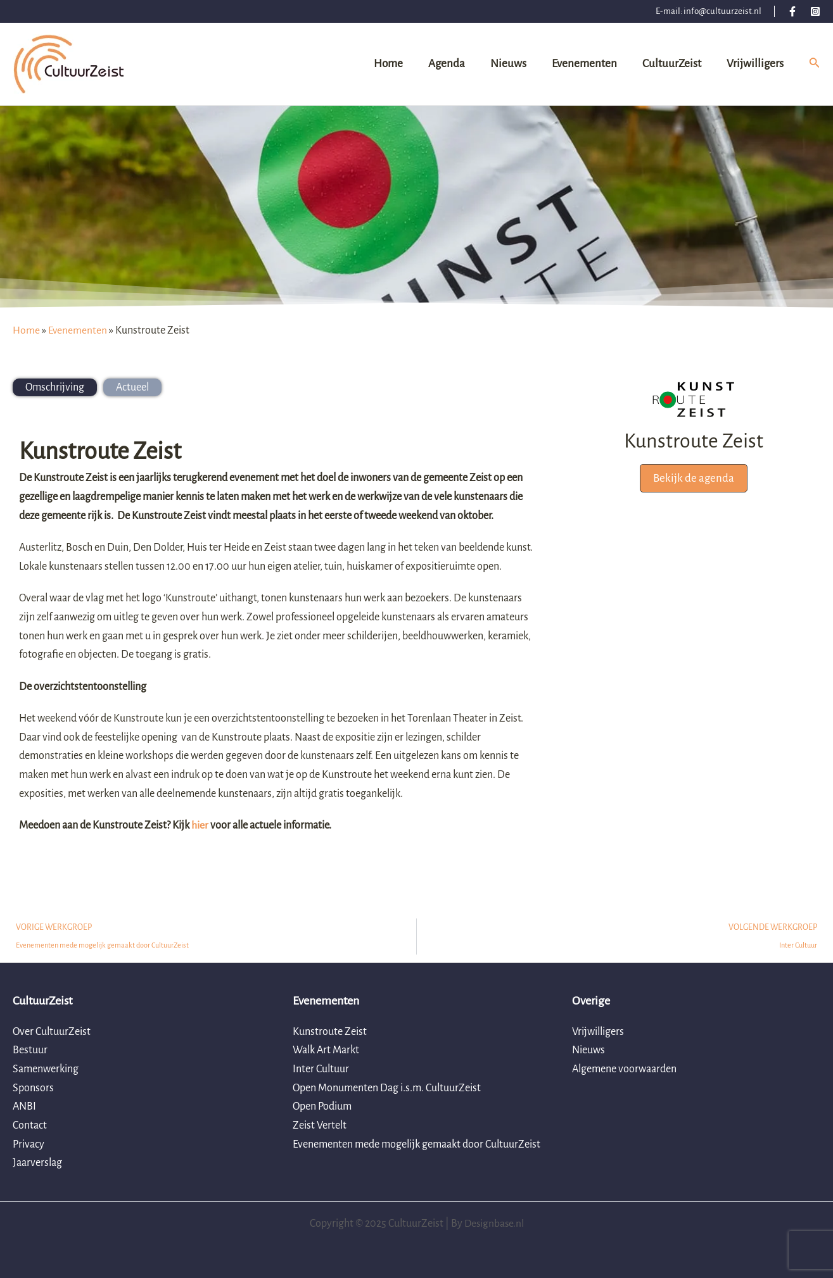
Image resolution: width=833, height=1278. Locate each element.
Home (26, 330)
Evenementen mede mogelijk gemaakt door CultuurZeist (416, 1144)
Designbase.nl (494, 1223)
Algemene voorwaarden (624, 1069)
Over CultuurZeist (52, 1031)
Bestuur (30, 1050)
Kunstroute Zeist (330, 1031)
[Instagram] (815, 11)
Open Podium (322, 1107)
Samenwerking (46, 1069)
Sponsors (33, 1088)
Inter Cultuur (321, 1069)
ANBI (24, 1107)
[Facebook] (792, 11)
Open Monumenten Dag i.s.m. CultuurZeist (387, 1088)
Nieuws (588, 1050)
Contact (30, 1125)
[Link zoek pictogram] (814, 64)
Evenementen (78, 330)
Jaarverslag (37, 1163)
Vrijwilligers (598, 1031)
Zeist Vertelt (320, 1125)
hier (199, 825)
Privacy (28, 1144)
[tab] (55, 387)
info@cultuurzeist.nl (722, 11)
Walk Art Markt (326, 1050)
